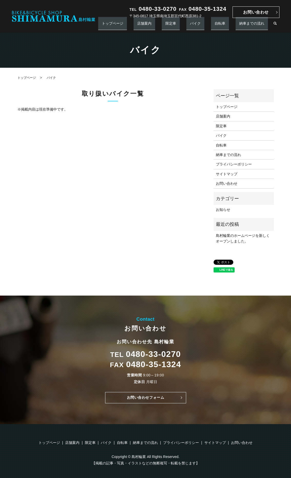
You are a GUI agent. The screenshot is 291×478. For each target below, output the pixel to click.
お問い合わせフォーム (145, 398)
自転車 (230, 26)
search (275, 26)
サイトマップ (226, 174)
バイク (213, 26)
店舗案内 (176, 26)
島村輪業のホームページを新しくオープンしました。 (243, 238)
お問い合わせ (256, 12)
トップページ (152, 26)
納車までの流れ (255, 26)
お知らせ (223, 210)
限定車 (195, 26)
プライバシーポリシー (234, 164)
